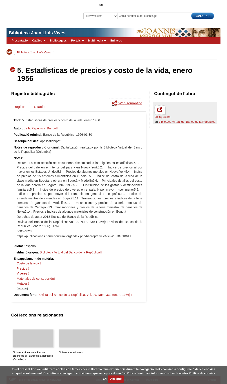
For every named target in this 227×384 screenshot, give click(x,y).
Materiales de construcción (35, 278)
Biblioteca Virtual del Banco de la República (187, 121)
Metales (22, 283)
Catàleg (38, 40)
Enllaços (116, 40)
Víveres (22, 273)
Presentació (20, 40)
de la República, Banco (40, 128)
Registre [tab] (19, 107)
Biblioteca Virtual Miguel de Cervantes (36, 12)
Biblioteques (58, 40)
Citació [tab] (39, 107)
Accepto (116, 378)
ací (105, 378)
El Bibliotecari (200, 3)
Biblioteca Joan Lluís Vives (37, 32)
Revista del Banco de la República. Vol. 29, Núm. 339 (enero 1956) (84, 295)
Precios (22, 268)
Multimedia (97, 40)
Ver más (22, 288)
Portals (77, 40)
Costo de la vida (28, 263)
